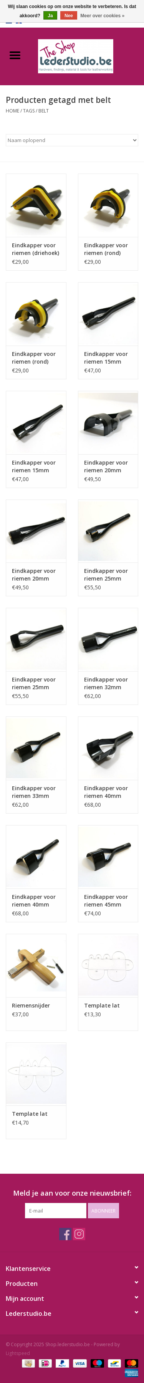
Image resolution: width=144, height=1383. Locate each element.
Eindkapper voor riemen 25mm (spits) (34, 683)
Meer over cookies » (102, 15)
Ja (50, 15)
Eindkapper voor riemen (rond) (106, 249)
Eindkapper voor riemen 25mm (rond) (106, 574)
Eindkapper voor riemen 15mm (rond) (106, 358)
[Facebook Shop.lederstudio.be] (65, 1234)
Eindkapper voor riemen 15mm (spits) (34, 466)
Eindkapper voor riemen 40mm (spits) (34, 900)
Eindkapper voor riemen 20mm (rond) (106, 466)
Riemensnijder (31, 1005)
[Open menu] (15, 55)
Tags (29, 111)
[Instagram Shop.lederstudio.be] (79, 1234)
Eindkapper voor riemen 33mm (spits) (34, 792)
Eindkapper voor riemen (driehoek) (35, 249)
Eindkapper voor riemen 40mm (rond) (106, 792)
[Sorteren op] (72, 140)
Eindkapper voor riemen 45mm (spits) (106, 900)
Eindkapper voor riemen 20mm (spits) (34, 574)
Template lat (102, 1005)
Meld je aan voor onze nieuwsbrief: (72, 1193)
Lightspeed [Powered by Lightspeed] (18, 1353)
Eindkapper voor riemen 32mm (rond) (106, 683)
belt (43, 111)
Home (12, 111)
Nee (69, 15)
